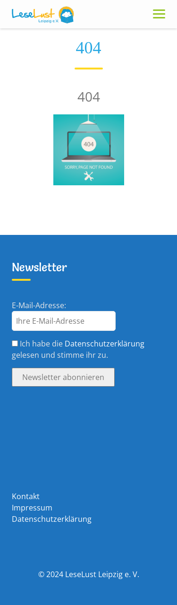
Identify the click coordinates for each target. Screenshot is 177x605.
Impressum (32, 507)
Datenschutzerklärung (104, 343)
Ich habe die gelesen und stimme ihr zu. (78, 349)
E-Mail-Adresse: (39, 305)
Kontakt (26, 496)
